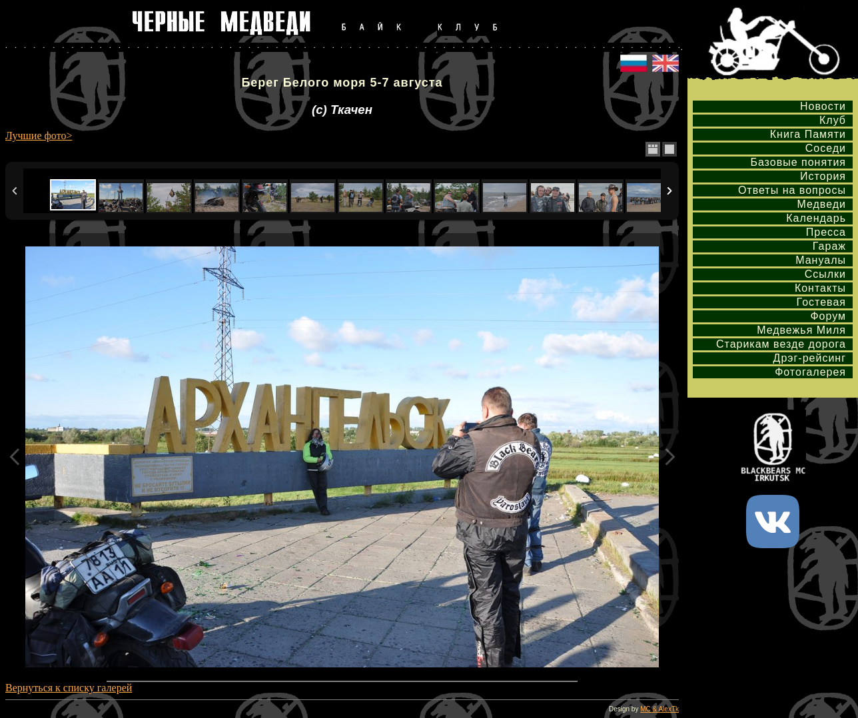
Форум (828, 316)
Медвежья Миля (801, 330)
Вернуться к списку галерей (68, 687)
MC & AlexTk (659, 709)
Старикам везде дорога (781, 344)
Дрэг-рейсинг (809, 358)
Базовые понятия (798, 162)
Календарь (816, 218)
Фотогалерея (810, 372)
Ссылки (825, 274)
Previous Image (14, 457)
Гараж (829, 246)
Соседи (825, 148)
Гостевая (821, 302)
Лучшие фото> (38, 135)
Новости (823, 106)
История (823, 176)
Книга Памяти (808, 134)
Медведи (821, 204)
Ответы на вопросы (792, 190)
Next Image (669, 457)
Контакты (820, 288)
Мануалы (820, 260)
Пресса (826, 232)
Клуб (832, 120)
